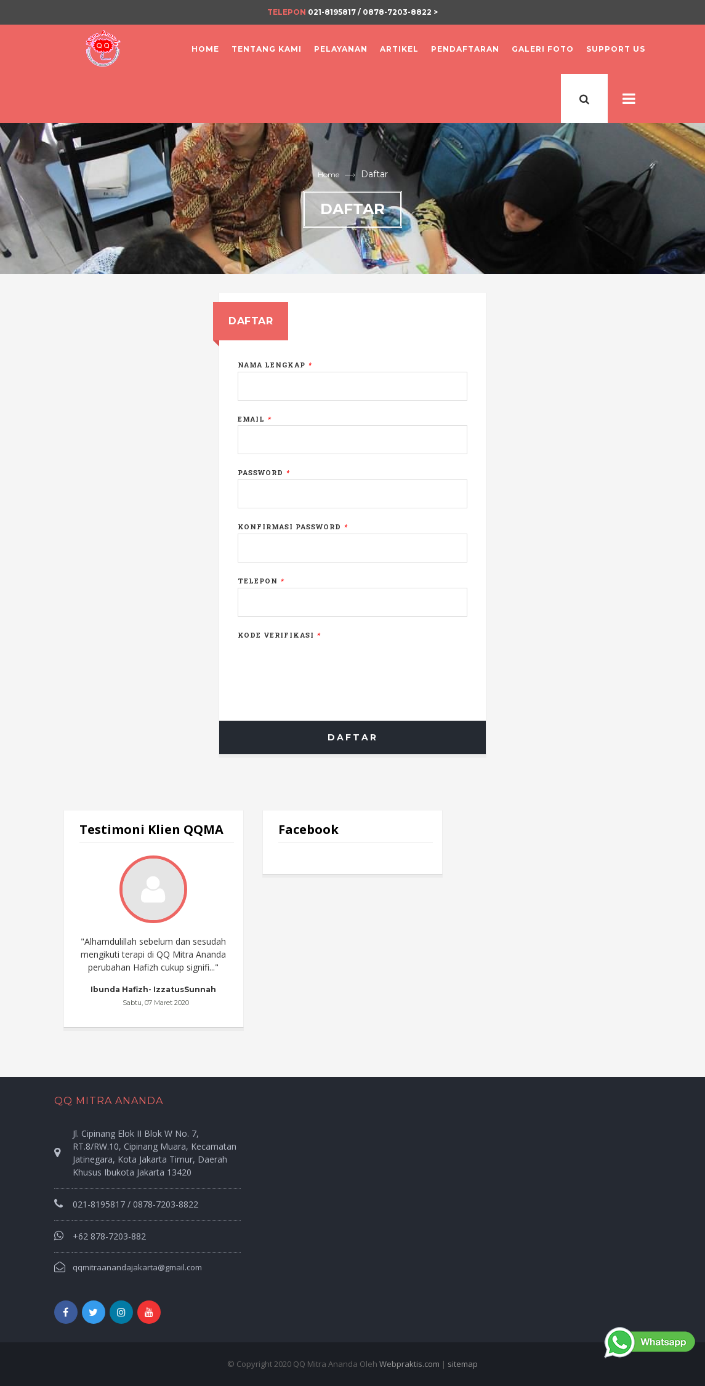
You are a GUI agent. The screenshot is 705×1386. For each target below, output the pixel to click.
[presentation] (331, 666)
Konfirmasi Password (292, 526)
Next (212, 932)
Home (328, 174)
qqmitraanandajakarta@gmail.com (137, 1267)
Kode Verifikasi (279, 634)
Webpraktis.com (409, 1363)
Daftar (353, 737)
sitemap (463, 1363)
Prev (95, 932)
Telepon (261, 580)
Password (263, 472)
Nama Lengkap (275, 364)
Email (254, 418)
